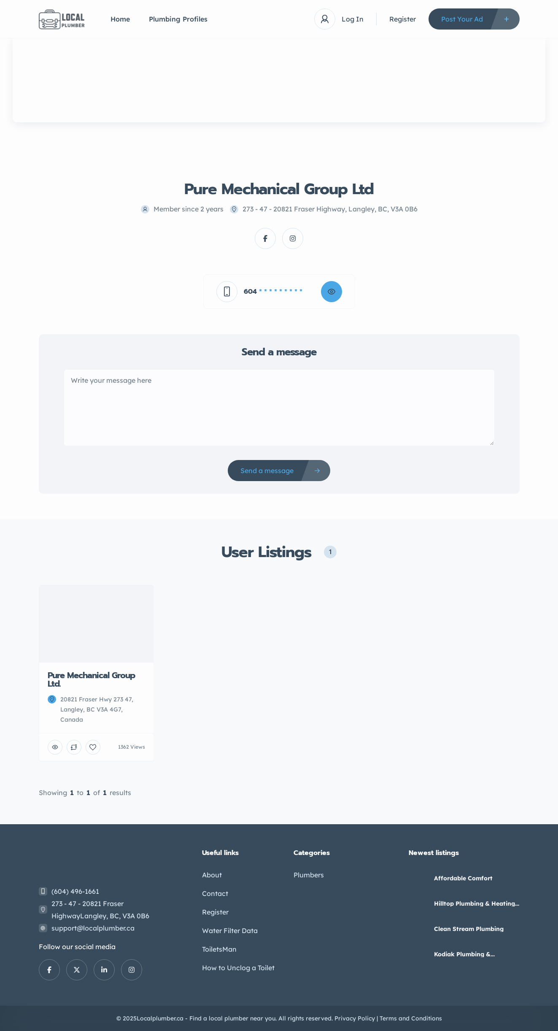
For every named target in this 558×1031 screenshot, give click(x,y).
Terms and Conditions (411, 1018)
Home (120, 19)
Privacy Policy (354, 1018)
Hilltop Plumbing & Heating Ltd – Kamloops (474, 904)
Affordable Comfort (463, 878)
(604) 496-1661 (75, 891)
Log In (353, 19)
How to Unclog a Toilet (238, 967)
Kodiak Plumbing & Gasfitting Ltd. (462, 954)
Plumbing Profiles (178, 19)
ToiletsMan (219, 949)
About (212, 875)
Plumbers (309, 875)
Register (402, 19)
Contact (215, 893)
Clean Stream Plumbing (469, 929)
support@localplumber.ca (93, 928)
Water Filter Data (230, 930)
